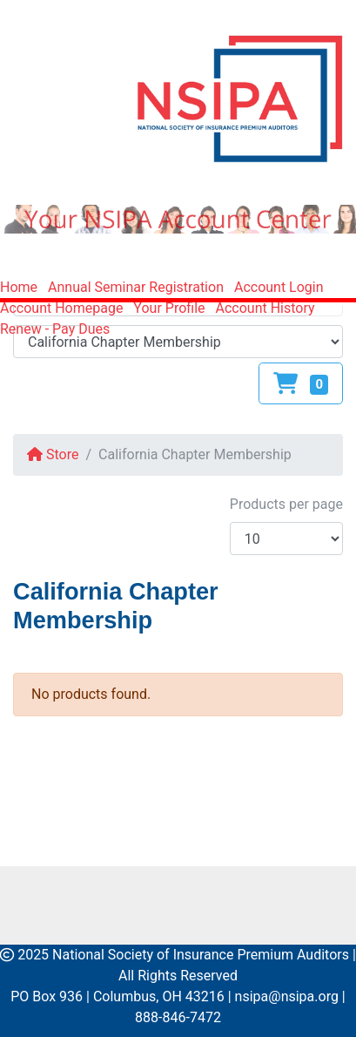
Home (18, 287)
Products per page (286, 504)
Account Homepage (61, 308)
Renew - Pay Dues (55, 329)
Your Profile (169, 308)
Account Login (279, 287)
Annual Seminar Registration (136, 287)
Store (52, 454)
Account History (265, 308)
